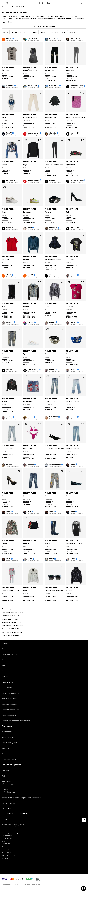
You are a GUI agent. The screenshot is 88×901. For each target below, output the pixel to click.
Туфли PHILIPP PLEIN (10, 635)
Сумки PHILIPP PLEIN (10, 616)
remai (30, 559)
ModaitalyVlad (33, 369)
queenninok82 (55, 464)
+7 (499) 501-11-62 (8, 792)
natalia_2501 (32, 38)
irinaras (52, 275)
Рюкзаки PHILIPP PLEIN (11, 622)
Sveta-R (9, 369)
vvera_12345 (32, 86)
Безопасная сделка (9, 699)
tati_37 (9, 133)
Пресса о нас (7, 660)
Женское (5, 7)
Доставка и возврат (9, 704)
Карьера (5, 676)
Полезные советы (9, 715)
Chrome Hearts (7, 835)
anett (73, 464)
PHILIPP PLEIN (8, 67)
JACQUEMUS (6, 844)
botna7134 (75, 133)
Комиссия (5, 748)
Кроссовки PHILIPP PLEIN (12, 612)
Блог (3, 665)
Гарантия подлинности (11, 693)
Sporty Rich (5, 858)
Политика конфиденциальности (32, 884)
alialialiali (52, 133)
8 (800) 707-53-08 (8, 784)
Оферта (17, 884)
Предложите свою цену (11, 710)
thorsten (52, 38)
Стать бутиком (7, 754)
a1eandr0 (10, 86)
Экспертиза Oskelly (9, 737)
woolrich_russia (77, 86)
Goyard (4, 841)
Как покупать (7, 687)
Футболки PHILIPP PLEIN (12, 632)
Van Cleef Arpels (7, 838)
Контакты (5, 770)
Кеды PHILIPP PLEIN (10, 619)
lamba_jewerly (33, 133)
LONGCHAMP (6, 850)
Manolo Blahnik (6, 852)
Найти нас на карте (9, 803)
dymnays (52, 180)
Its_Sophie (10, 464)
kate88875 (53, 417)
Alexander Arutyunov (8, 855)
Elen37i (31, 322)
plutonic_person (77, 38)
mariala (74, 275)
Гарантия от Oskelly (9, 654)
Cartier (4, 847)
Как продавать (7, 732)
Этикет (4, 671)
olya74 (8, 38)
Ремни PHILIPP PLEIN (11, 629)
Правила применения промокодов (16, 721)
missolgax (53, 228)
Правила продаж (6, 884)
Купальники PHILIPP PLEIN (13, 626)
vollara (30, 417)
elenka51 (9, 322)
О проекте (6, 649)
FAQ (3, 776)
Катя (30, 228)
